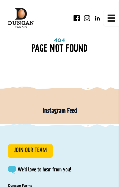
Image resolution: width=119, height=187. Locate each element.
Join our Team (30, 151)
